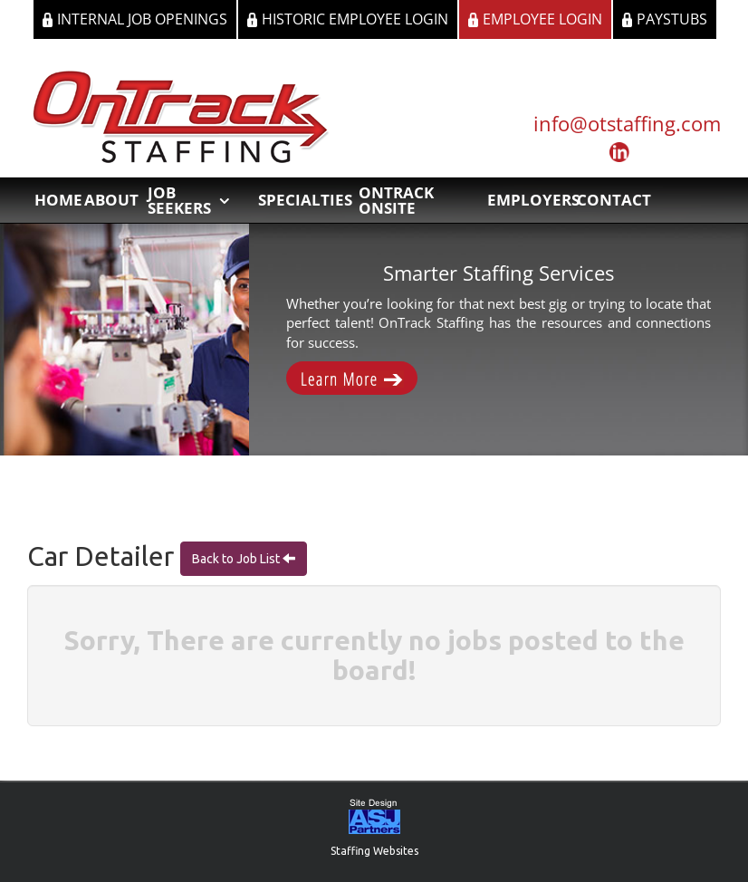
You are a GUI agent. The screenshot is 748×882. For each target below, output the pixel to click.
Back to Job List (237, 558)
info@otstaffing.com (627, 123)
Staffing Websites (374, 851)
